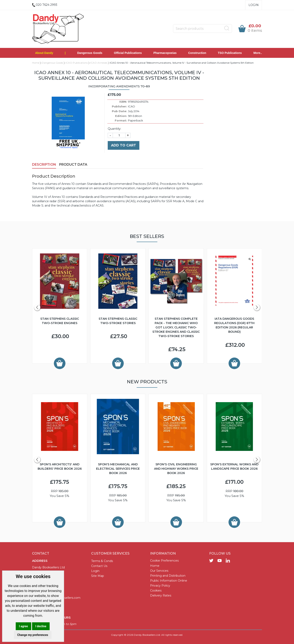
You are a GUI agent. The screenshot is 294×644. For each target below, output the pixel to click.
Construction (197, 53)
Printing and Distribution (167, 575)
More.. (257, 53)
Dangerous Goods (89, 53)
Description (44, 164)
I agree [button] (23, 626)
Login (254, 5)
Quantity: (114, 129)
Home (35, 62)
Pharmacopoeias (165, 53)
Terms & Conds (102, 561)
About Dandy (44, 53)
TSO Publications (230, 53)
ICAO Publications (77, 62)
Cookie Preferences (164, 560)
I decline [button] (40, 626)
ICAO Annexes (98, 62)
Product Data (73, 164)
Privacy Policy (160, 585)
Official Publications (128, 53)
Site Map (97, 576)
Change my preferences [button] (32, 635)
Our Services (159, 571)
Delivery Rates (160, 595)
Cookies (155, 590)
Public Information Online (168, 580)
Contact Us (99, 566)
